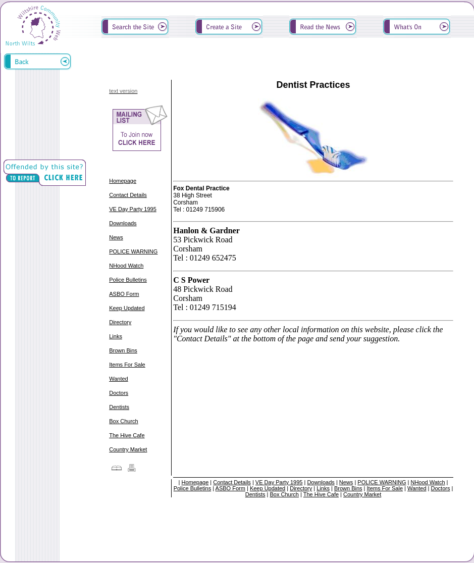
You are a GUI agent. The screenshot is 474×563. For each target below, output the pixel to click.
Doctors (118, 393)
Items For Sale (127, 365)
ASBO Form (124, 294)
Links (115, 336)
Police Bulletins (128, 280)
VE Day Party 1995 (132, 209)
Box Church (123, 421)
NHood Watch (126, 266)
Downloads (122, 223)
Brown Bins (123, 350)
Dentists (119, 407)
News (116, 237)
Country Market (128, 449)
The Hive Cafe (126, 435)
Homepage (122, 181)
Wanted (118, 379)
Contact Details (128, 195)
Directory (120, 322)
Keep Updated (126, 308)
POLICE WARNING (133, 251)
